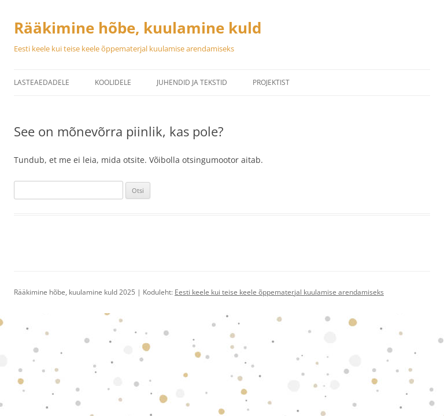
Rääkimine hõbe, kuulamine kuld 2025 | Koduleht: (94, 292)
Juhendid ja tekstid (192, 82)
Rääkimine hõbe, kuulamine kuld (137, 27)
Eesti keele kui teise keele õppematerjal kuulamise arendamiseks (279, 292)
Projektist (271, 82)
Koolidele (113, 82)
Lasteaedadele (41, 82)
